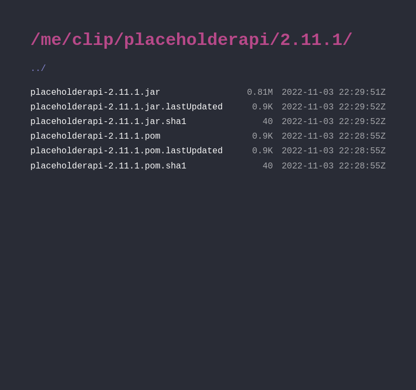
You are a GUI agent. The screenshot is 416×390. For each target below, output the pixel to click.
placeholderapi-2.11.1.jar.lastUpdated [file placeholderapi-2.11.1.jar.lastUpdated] (208, 107)
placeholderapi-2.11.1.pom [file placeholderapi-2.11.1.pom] (208, 136)
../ (38, 69)
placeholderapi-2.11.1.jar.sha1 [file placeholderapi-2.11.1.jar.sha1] (208, 122)
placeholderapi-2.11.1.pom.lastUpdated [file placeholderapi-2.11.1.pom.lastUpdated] (208, 151)
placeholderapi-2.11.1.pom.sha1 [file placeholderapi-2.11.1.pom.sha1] (208, 166)
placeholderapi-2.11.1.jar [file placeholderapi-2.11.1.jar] (208, 93)
